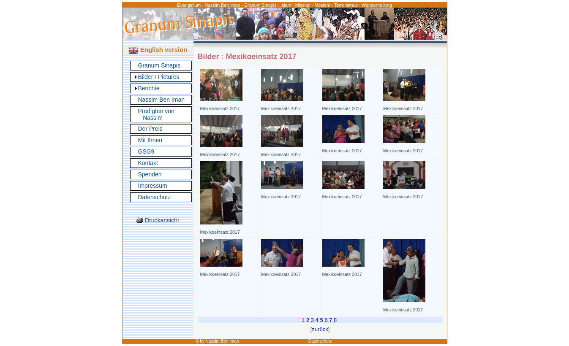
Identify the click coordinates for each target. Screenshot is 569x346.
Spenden (150, 174)
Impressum (152, 185)
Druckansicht (157, 220)
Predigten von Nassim (156, 114)
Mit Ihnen (150, 140)
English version (158, 49)
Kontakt (148, 162)
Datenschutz (154, 197)
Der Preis (150, 128)
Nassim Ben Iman (161, 99)
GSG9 (146, 151)
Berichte (149, 88)
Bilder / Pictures (159, 76)
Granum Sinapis (159, 65)
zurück (320, 329)
